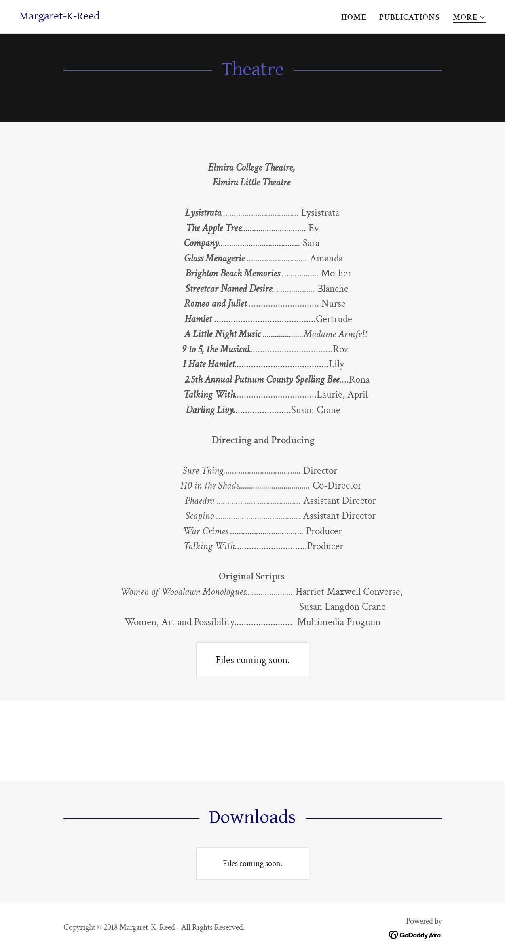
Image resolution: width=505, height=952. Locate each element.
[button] (469, 18)
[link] (59, 17)
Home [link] (353, 17)
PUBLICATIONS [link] (409, 17)
